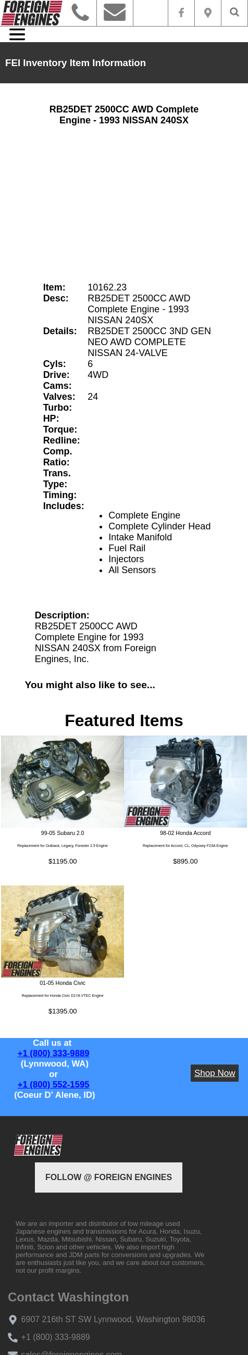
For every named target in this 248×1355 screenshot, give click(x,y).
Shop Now (214, 1073)
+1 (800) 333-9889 (54, 1053)
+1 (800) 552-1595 (54, 1085)
